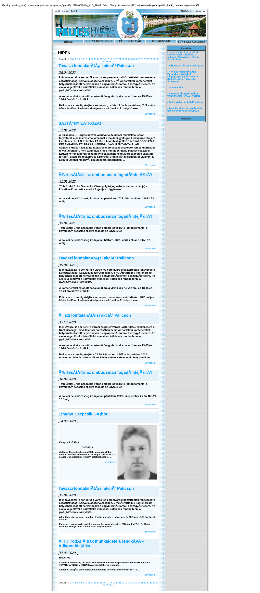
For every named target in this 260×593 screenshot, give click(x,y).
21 (120, 59)
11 (89, 59)
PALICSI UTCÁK (130, 41)
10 (85, 59)
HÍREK (68, 41)
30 (148, 59)
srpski (57, 11)
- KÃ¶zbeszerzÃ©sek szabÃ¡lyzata (185, 65)
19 (114, 59)
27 (138, 59)
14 (98, 59)
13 (95, 59)
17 (107, 59)
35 (107, 61)
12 (92, 59)
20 (117, 59)
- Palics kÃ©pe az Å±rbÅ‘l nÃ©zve (185, 102)
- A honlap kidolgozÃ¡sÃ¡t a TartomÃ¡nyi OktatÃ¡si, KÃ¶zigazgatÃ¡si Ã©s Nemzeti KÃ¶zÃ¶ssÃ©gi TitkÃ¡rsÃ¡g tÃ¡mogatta (183, 76)
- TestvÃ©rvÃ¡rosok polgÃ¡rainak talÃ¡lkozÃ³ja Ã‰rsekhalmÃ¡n (185, 109)
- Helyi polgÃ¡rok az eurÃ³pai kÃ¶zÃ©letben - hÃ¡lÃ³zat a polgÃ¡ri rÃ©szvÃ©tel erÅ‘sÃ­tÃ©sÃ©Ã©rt (183, 56)
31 (151, 59)
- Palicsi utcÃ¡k (175, 87)
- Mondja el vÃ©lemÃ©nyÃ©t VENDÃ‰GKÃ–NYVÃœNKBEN (183, 94)
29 (145, 59)
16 (104, 59)
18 (110, 59)
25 (132, 59)
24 (129, 59)
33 (157, 59)
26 (135, 59)
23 (126, 59)
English (74, 11)
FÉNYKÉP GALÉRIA (191, 41)
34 (104, 61)
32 (154, 59)
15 (101, 59)
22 (123, 59)
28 (141, 59)
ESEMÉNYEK (161, 41)
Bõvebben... (151, 114)
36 (110, 61)
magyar (65, 11)
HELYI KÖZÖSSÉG (99, 41)
